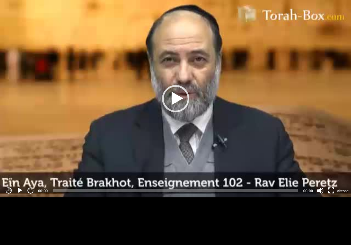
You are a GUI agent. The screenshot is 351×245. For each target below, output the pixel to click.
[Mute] (320, 190)
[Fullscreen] (331, 190)
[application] (175, 98)
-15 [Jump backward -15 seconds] (9, 190)
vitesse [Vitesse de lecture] (343, 191)
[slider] (175, 190)
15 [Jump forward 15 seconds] (30, 190)
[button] (175, 98)
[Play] (19, 190)
